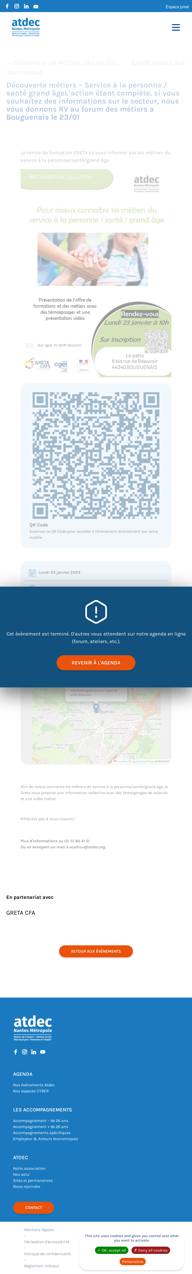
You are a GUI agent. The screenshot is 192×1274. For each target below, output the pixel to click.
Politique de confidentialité (47, 1253)
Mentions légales (39, 1229)
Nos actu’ (21, 1174)
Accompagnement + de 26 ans (40, 1126)
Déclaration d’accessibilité (46, 1241)
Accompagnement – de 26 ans (40, 1120)
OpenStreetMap (143, 761)
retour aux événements (96, 951)
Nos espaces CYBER (31, 1091)
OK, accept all (112, 1250)
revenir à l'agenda (96, 663)
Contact (33, 1207)
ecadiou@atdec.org (87, 847)
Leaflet (120, 761)
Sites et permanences (33, 1180)
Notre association (29, 1168)
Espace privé (177, 7)
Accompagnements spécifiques (41, 1132)
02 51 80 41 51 (77, 841)
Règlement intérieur (41, 1265)
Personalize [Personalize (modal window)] (132, 1261)
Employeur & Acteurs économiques (45, 1138)
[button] (96, 708)
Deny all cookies (151, 1250)
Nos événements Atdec (34, 1085)
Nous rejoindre (26, 1186)
